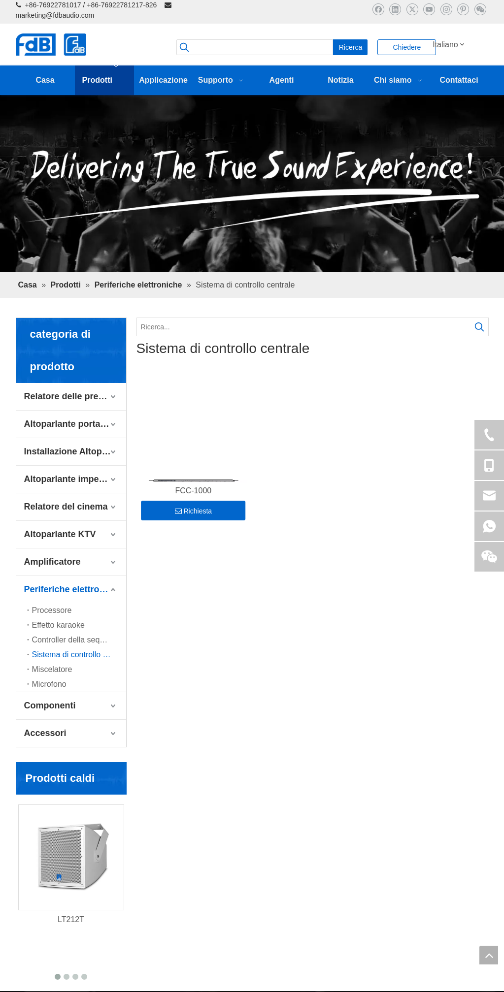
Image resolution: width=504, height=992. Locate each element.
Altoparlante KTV (60, 534)
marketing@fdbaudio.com (55, 15)
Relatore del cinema (66, 507)
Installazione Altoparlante (75, 451)
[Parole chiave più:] (350, 47)
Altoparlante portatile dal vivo (75, 424)
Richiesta (193, 511)
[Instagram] (446, 9)
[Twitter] (412, 9)
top (488, 955)
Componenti (50, 705)
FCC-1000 (193, 490)
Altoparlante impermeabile (75, 479)
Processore (52, 610)
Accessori (45, 733)
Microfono (49, 684)
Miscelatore (52, 669)
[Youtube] (429, 9)
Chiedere (407, 47)
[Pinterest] (463, 9)
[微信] (480, 9)
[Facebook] (378, 9)
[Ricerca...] (303, 327)
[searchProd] (254, 47)
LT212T (71, 919)
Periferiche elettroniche (73, 589)
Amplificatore (52, 562)
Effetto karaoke (58, 625)
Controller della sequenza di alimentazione (79, 640)
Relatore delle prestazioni (75, 396)
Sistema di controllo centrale (79, 654)
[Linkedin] (395, 9)
